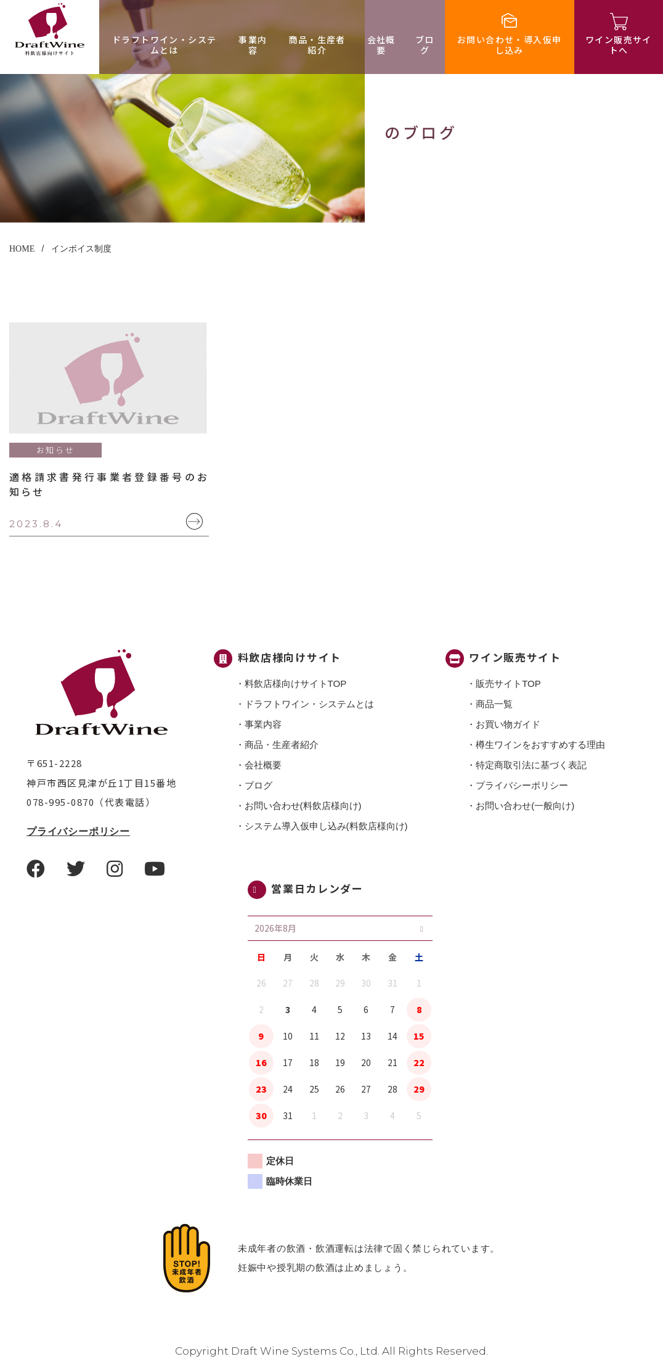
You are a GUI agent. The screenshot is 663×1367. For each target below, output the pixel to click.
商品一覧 (494, 704)
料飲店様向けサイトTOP (296, 683)
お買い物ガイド (508, 724)
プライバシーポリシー (78, 831)
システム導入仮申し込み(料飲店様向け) (326, 826)
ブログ (424, 44)
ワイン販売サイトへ (618, 44)
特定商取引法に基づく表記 (531, 765)
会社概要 (381, 44)
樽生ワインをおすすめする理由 (540, 744)
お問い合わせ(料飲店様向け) (303, 805)
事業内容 (252, 44)
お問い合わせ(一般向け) (525, 805)
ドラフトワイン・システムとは (164, 44)
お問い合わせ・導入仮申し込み (509, 44)
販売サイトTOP (508, 683)
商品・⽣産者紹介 (316, 44)
